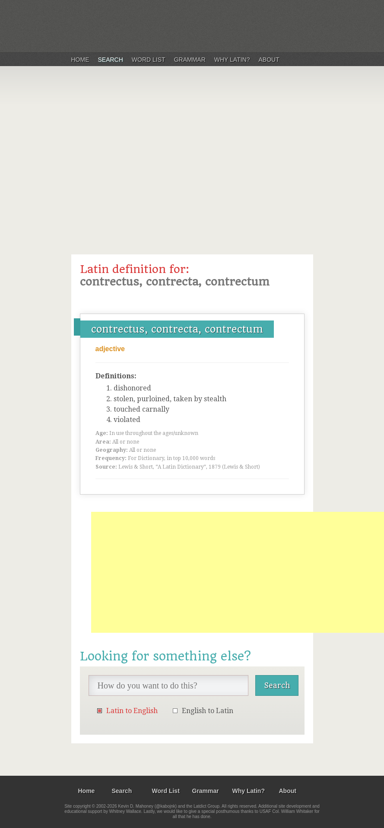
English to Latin (207, 711)
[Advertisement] (192, 157)
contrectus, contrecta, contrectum (177, 329)
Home (80, 59)
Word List (148, 59)
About (269, 59)
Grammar (190, 59)
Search (110, 59)
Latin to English (132, 711)
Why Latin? (232, 59)
